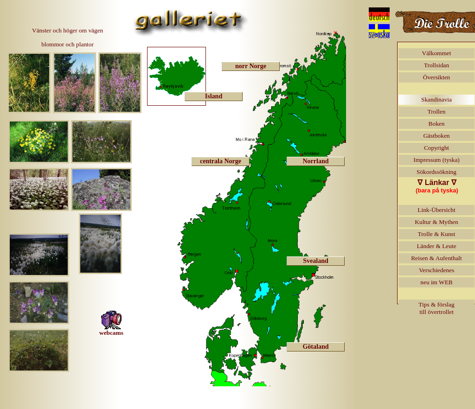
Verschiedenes (436, 270)
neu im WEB (436, 282)
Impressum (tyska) (436, 159)
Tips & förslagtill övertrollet (436, 308)
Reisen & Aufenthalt (436, 258)
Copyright (436, 147)
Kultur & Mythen (436, 221)
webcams (111, 323)
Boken (437, 123)
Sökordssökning (436, 171)
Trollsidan (436, 65)
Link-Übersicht (436, 209)
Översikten (436, 77)
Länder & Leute (436, 246)
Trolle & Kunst (437, 233)
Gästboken (436, 135)
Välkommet (436, 53)
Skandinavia (436, 99)
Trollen (437, 111)
